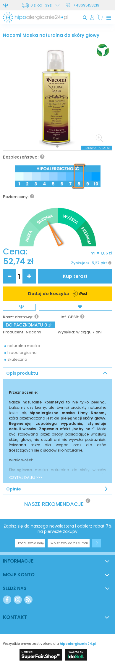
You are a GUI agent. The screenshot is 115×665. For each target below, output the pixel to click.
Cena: (15, 251)
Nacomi (33, 332)
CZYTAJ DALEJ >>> (25, 477)
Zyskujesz (80, 263)
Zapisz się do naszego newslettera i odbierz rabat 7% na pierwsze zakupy (58, 528)
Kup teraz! (75, 276)
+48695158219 (86, 5)
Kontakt (15, 617)
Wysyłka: (66, 332)
